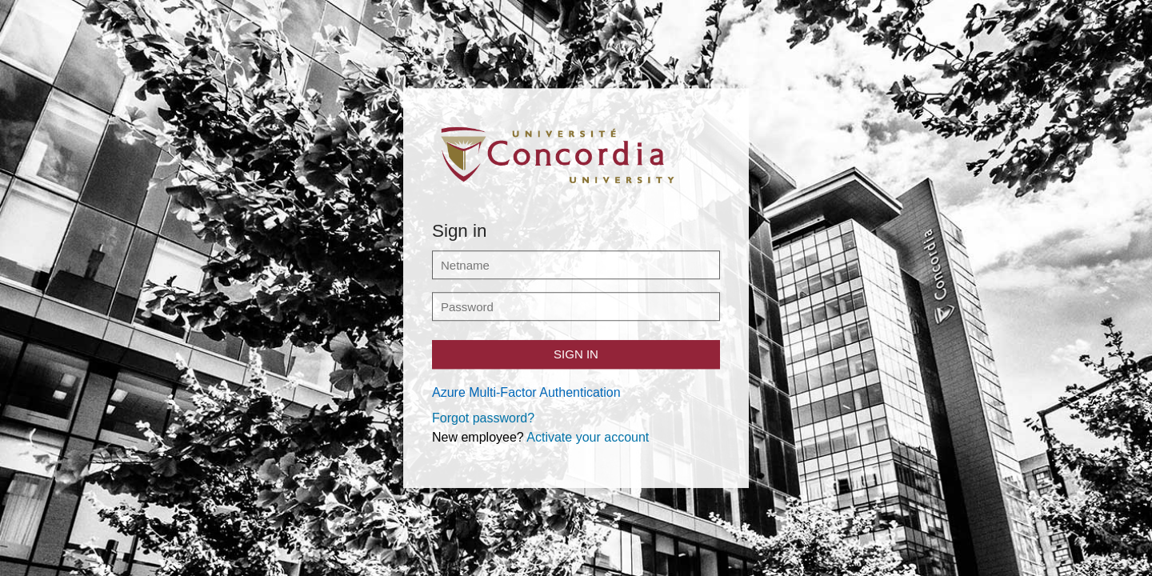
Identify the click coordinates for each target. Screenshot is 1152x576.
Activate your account (587, 437)
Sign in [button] (576, 354)
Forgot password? (483, 418)
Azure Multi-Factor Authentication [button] (526, 392)
